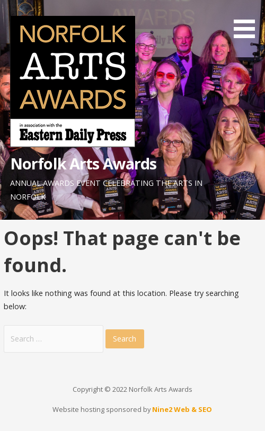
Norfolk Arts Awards (83, 163)
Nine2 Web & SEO (182, 409)
